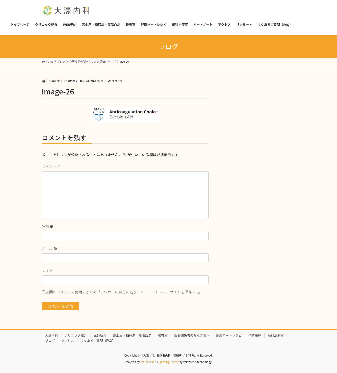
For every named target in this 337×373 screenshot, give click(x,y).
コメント (51, 166)
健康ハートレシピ (229, 335)
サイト (47, 270)
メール (49, 248)
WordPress (147, 362)
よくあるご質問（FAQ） (98, 340)
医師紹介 (100, 335)
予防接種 (254, 335)
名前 (48, 226)
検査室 (163, 335)
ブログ (50, 340)
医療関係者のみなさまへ (192, 335)
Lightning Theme (168, 362)
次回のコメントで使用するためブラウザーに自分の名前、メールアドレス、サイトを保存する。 (124, 292)
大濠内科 (51, 335)
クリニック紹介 (76, 335)
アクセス (67, 340)
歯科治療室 (276, 335)
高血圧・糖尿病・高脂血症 (132, 335)
